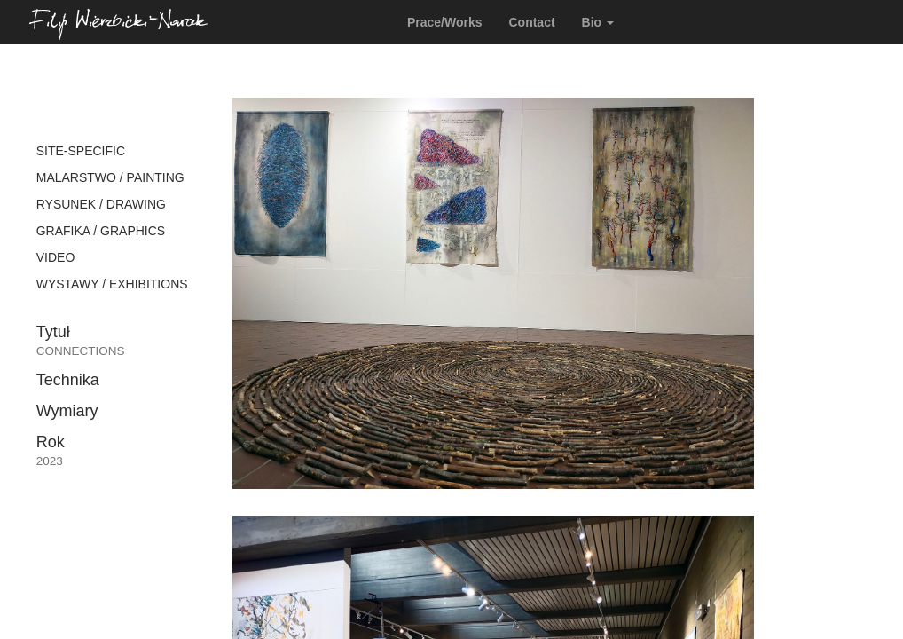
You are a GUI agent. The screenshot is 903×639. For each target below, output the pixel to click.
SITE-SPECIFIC (80, 151)
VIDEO (55, 257)
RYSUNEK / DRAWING (101, 204)
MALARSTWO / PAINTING (110, 177)
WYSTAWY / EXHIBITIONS (112, 284)
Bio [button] (598, 22)
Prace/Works (445, 22)
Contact (531, 22)
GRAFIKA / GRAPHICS (100, 231)
